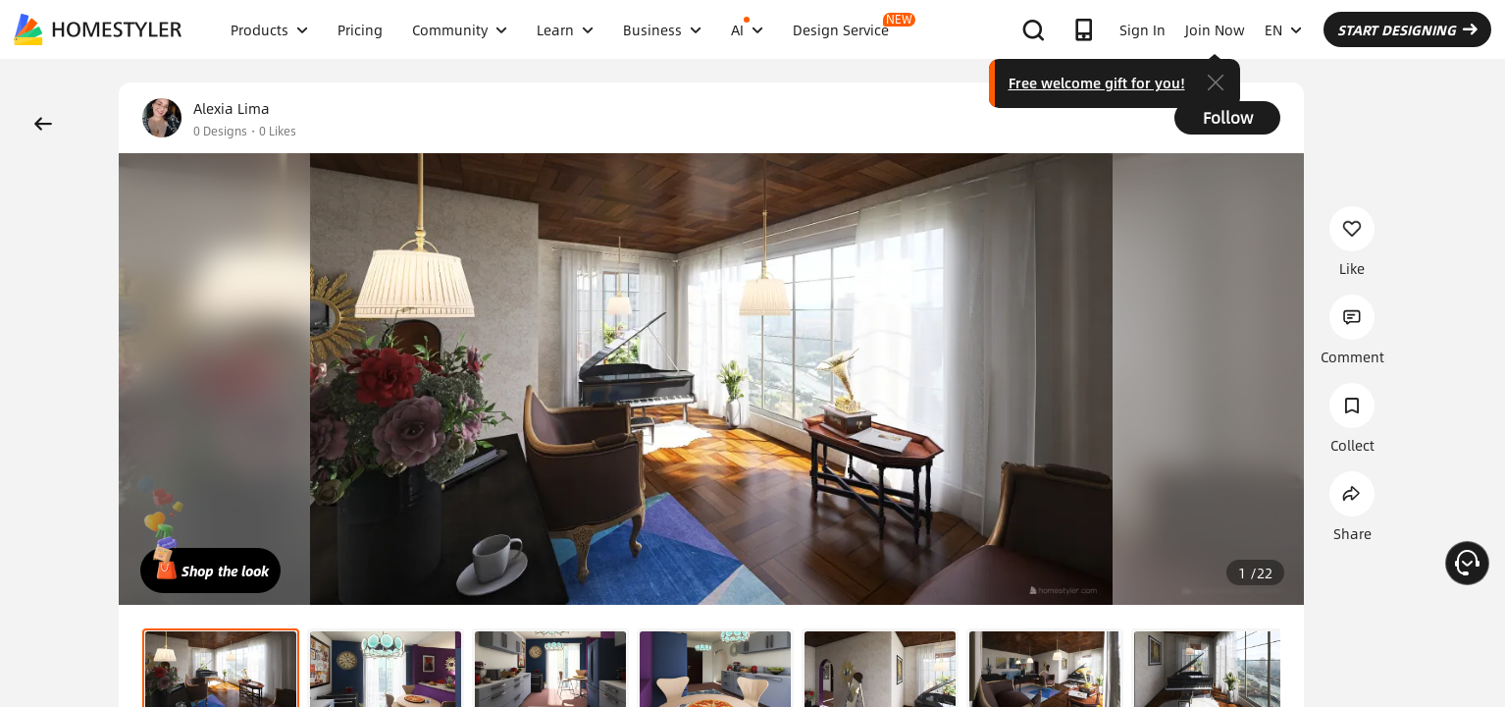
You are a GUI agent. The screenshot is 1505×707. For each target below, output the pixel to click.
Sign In (1142, 29)
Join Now (1215, 29)
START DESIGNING (1407, 29)
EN (1283, 29)
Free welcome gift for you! (1097, 82)
